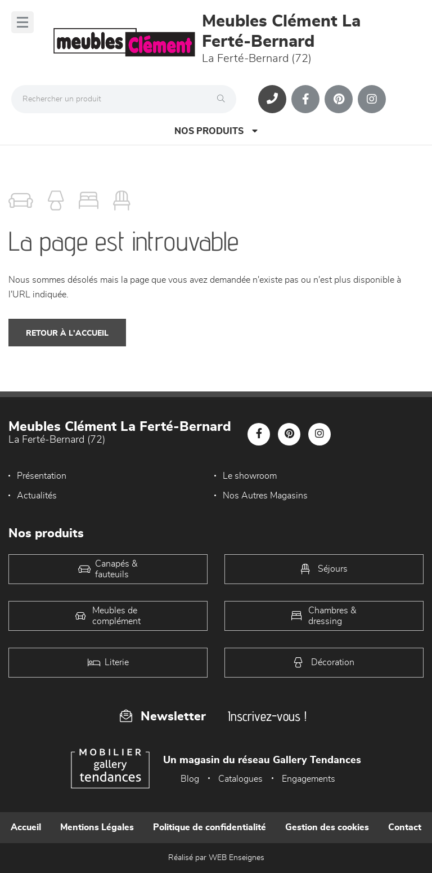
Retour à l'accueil (67, 333)
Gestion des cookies (327, 827)
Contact (404, 827)
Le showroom (250, 475)
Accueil (26, 827)
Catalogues (240, 778)
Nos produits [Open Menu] (216, 131)
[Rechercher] (224, 99)
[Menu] (22, 22)
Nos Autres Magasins (265, 495)
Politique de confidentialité (209, 827)
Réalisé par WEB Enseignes (216, 858)
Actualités (37, 495)
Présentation (41, 475)
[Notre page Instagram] (372, 99)
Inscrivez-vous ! (267, 716)
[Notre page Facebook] (305, 99)
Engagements (308, 778)
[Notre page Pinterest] (339, 99)
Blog (190, 778)
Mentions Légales (97, 827)
